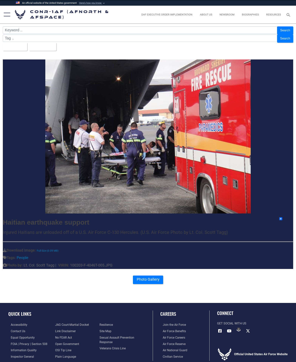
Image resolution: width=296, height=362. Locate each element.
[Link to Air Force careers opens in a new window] (171, 335)
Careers (168, 311)
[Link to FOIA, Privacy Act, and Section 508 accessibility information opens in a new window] (26, 341)
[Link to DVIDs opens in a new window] (238, 327)
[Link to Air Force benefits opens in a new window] (171, 329)
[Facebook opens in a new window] (220, 328)
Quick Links (19, 311)
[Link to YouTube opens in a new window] (229, 328)
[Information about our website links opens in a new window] (64, 329)
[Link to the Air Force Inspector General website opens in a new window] (20, 354)
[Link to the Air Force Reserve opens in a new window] (171, 341)
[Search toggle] (289, 14)
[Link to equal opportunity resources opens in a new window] (20, 335)
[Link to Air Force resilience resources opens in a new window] (107, 322)
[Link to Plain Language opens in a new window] (64, 354)
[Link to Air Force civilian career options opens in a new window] (170, 354)
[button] (92, 3)
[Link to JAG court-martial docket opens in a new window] (71, 322)
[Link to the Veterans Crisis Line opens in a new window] (113, 346)
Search (284, 30)
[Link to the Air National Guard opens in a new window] (172, 348)
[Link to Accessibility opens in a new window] (16, 322)
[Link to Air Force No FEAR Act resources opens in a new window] (62, 335)
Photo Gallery (148, 278)
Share (286, 216)
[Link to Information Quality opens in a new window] (21, 348)
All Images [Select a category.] (15, 45)
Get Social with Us (231, 321)
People (22, 255)
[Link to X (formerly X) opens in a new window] (248, 328)
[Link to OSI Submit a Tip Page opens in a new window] (62, 348)
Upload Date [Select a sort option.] (46, 45)
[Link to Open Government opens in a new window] (66, 341)
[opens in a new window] (167, 14)
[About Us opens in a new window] (206, 14)
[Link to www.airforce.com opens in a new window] (171, 322)
